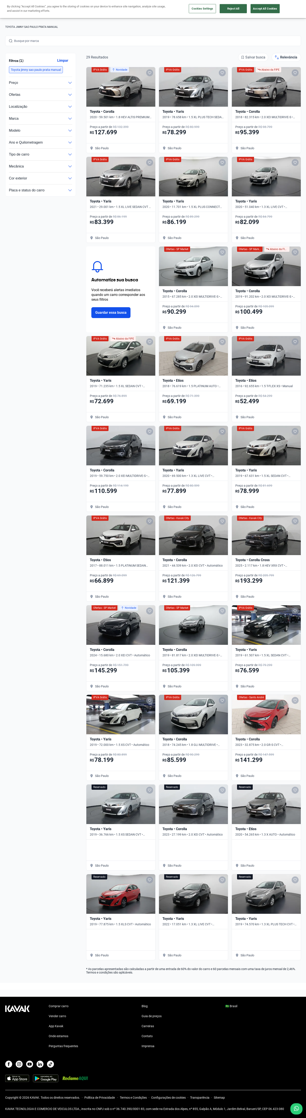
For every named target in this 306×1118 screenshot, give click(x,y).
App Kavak (56, 1026)
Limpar (62, 60)
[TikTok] (50, 1064)
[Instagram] (19, 1064)
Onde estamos (58, 1036)
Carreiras (148, 1026)
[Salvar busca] (253, 57)
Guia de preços (152, 1016)
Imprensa (148, 1046)
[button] (36, 69)
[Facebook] (8, 1064)
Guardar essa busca (111, 312)
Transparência (199, 1097)
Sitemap (219, 1097)
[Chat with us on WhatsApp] (296, 1109)
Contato (147, 1036)
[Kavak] (17, 9)
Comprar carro (111, 9)
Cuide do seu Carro (202, 9)
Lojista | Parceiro (168, 9)
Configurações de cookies (168, 1097)
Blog (145, 1006)
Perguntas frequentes (63, 1046)
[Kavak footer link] (17, 1026)
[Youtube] (29, 1064)
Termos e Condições (133, 1097)
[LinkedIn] (40, 1064)
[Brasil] (255, 9)
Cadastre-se (288, 9)
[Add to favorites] (149, 72)
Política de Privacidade (99, 1097)
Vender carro (139, 9)
